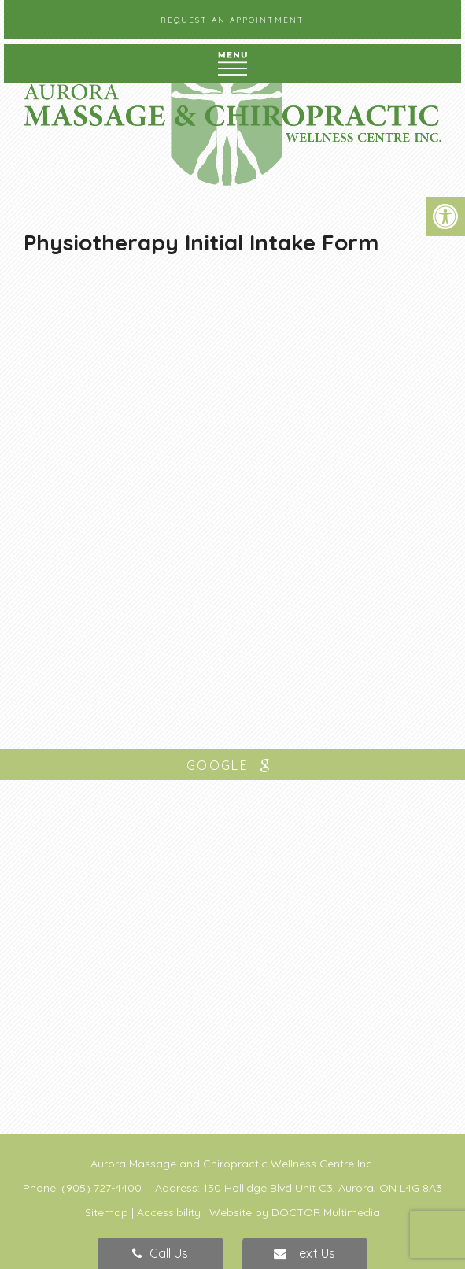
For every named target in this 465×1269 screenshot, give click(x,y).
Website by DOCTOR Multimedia (294, 1212)
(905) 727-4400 (103, 1188)
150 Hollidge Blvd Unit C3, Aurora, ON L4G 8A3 (322, 1188)
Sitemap (106, 1212)
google (232, 765)
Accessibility (169, 1212)
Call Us (160, 1253)
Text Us (304, 1253)
